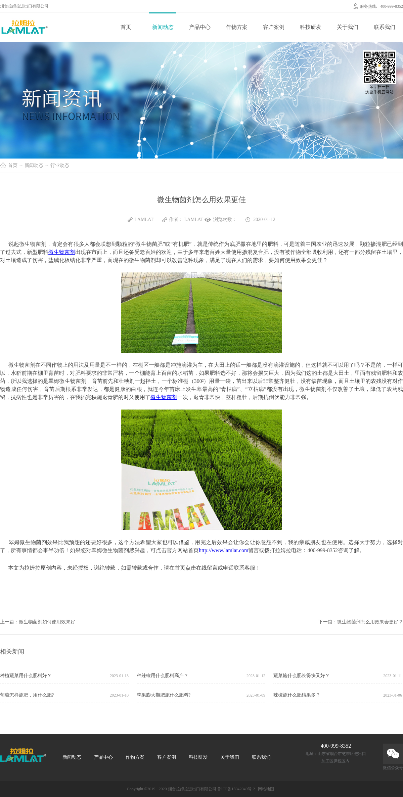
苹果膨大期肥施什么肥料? (163, 695)
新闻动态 (34, 165)
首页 (126, 27)
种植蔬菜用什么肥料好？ (26, 675)
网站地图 (265, 789)
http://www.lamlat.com (223, 550)
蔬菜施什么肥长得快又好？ (301, 675)
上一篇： (37, 621)
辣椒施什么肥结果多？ (296, 695)
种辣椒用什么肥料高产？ (162, 675)
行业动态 (59, 165)
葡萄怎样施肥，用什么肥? (27, 695)
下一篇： (360, 621)
